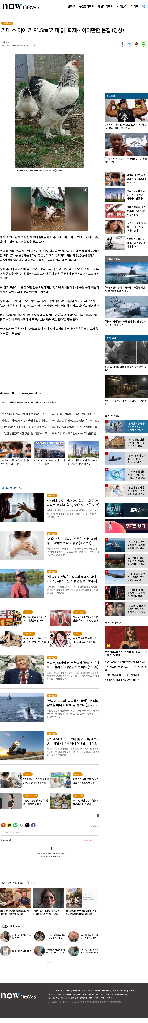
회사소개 (59, 990)
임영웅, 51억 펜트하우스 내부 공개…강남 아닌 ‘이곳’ (55, 938)
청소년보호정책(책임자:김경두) (98, 990)
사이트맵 (132, 990)
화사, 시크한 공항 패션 (21, 951)
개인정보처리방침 (78, 990)
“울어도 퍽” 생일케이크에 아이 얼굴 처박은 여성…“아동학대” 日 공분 (47, 912)
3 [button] (51, 962)
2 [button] (49, 962)
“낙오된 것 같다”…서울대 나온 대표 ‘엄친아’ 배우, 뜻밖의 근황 (89, 952)
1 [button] (47, 962)
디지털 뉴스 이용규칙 (118, 990)
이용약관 (67, 990)
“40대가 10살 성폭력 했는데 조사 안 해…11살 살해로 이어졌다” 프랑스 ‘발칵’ (80, 914)
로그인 (50, 990)
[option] (47, 902)
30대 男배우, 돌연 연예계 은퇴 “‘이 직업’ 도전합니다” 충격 (89, 938)
